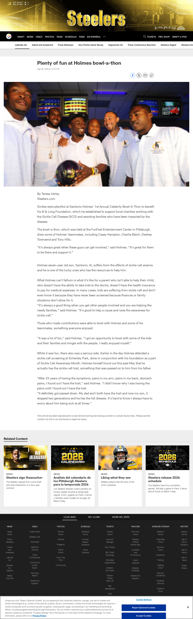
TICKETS (110, 526)
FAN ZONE (135, 526)
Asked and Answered (10, 550)
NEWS (9, 526)
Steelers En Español (9, 568)
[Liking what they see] (120, 467)
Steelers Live (35, 537)
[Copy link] (151, 75)
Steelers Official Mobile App (135, 542)
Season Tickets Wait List (110, 578)
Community (61, 565)
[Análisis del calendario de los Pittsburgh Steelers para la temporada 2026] (73, 475)
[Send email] (145, 77)
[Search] (144, 36)
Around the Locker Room (35, 565)
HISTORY (184, 526)
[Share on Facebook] (132, 77)
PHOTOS (61, 526)
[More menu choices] (104, 36)
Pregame (60, 544)
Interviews (35, 542)
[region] (96, 607)
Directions (160, 555)
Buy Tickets (110, 547)
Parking (160, 560)
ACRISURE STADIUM (160, 526)
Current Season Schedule (85, 542)
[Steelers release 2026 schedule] (167, 471)
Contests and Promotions (136, 552)
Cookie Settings (143, 599)
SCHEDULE (85, 526)
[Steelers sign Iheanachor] (25, 469)
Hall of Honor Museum (184, 542)
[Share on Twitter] (138, 77)
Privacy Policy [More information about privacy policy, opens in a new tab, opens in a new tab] (39, 615)
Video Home (35, 532)
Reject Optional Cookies (143, 607)
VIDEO (34, 526)
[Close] (188, 607)
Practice (60, 539)
